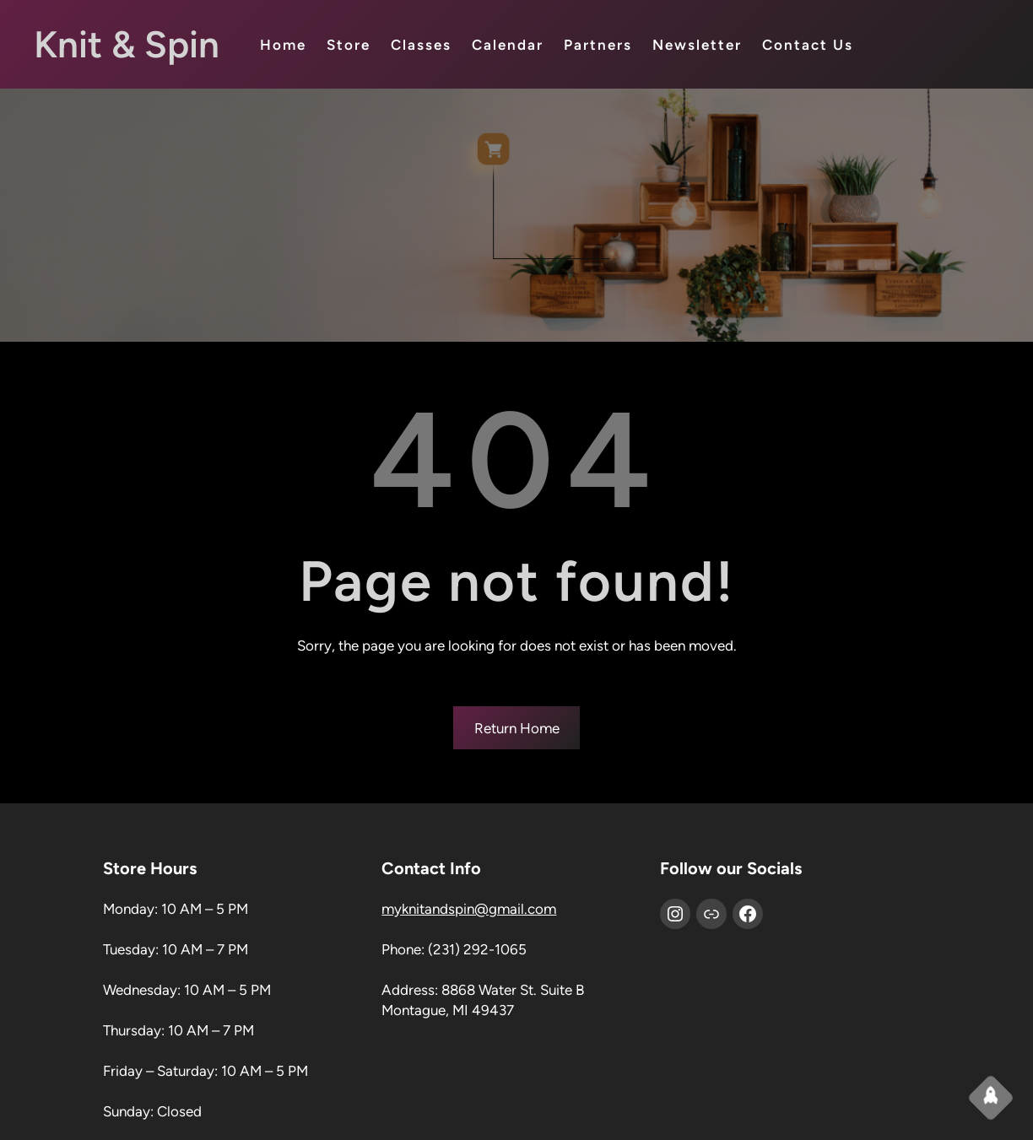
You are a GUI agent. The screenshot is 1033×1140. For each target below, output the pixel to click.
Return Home (517, 728)
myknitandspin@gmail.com (468, 908)
